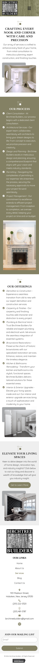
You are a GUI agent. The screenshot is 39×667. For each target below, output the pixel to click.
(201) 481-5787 (19, 611)
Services (19, 573)
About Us (19, 568)
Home (19, 563)
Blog (19, 578)
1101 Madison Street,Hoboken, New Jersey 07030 (19, 595)
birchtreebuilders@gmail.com (19, 618)
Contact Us (19, 583)
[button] (19, 624)
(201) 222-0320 (19, 603)
